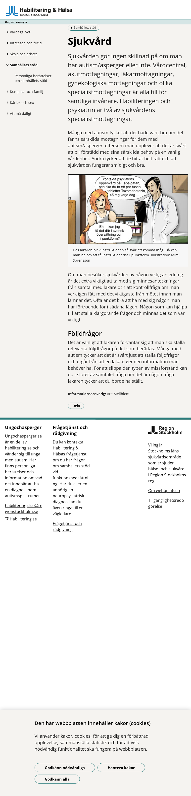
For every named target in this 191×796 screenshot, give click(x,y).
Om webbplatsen (164, 490)
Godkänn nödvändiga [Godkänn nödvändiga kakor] (65, 767)
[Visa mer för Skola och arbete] (6, 53)
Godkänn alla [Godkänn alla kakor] (57, 779)
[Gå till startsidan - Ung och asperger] (95, 11)
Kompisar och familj (26, 91)
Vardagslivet (20, 32)
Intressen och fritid (26, 43)
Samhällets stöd (24, 65)
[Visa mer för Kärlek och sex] (6, 102)
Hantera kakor (121, 767)
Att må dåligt (20, 113)
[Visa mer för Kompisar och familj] (6, 91)
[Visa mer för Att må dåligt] (6, 113)
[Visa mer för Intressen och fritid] (6, 42)
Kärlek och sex (22, 102)
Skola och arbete (24, 54)
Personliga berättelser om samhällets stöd (33, 78)
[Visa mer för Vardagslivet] (6, 32)
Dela (78, 405)
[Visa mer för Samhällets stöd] (6, 64)
